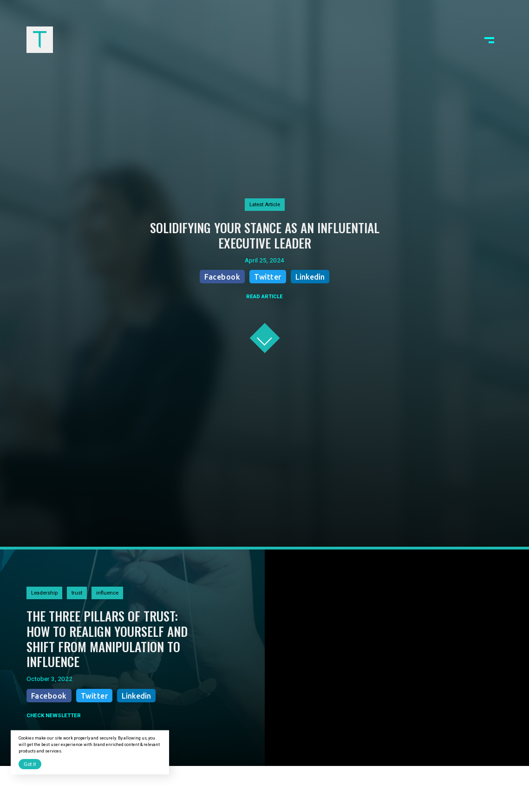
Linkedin (310, 277)
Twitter (267, 277)
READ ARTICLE (264, 296)
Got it (30, 764)
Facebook (222, 277)
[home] (39, 39)
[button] (489, 39)
